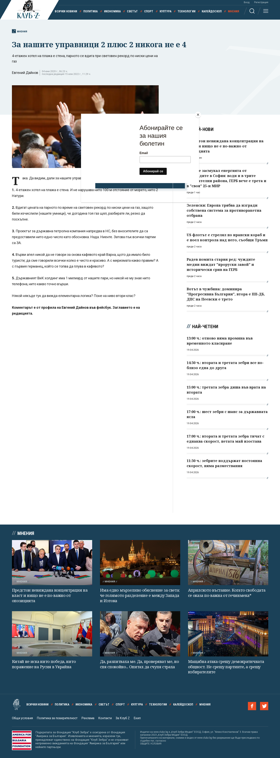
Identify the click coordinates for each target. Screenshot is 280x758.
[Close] (198, 115)
